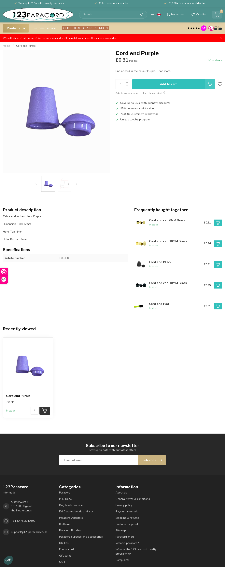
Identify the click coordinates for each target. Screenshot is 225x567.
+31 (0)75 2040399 (23, 521)
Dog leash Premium (71, 505)
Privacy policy (124, 505)
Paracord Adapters (71, 518)
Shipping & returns (127, 518)
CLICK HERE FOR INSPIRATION (85, 28)
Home (6, 46)
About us (121, 492)
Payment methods (127, 511)
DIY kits (64, 543)
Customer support (127, 524)
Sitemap (121, 530)
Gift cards (65, 556)
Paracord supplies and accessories (81, 537)
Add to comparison (127, 93)
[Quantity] (34, 411)
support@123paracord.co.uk (29, 532)
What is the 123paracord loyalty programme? (136, 551)
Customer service (44, 28)
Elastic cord (66, 549)
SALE (62, 562)
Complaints (123, 560)
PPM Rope (65, 499)
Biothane (64, 524)
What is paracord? (127, 543)
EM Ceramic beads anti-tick (76, 511)
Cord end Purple (26, 46)
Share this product (153, 93)
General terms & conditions (133, 499)
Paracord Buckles (70, 530)
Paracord (64, 492)
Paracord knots (125, 537)
